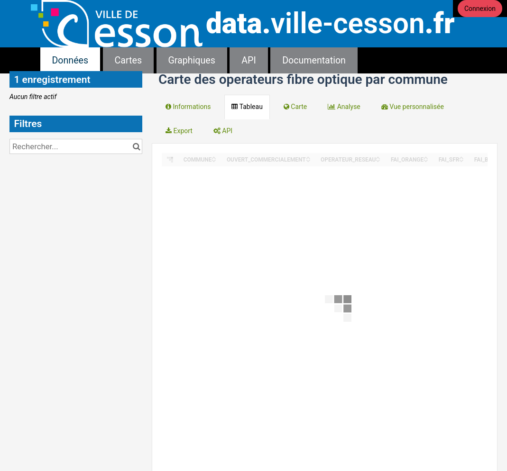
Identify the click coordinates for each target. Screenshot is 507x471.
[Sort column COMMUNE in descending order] (214, 160)
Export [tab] (179, 131)
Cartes (128, 60)
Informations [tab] (188, 106)
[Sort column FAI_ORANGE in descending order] (426, 160)
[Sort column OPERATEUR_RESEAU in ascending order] (378, 157)
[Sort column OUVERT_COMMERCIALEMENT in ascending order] (308, 157)
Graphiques (191, 60)
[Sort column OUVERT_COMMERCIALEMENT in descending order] (308, 160)
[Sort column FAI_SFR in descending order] (461, 160)
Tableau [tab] (246, 106)
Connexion (480, 8)
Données (70, 60)
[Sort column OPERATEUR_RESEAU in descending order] (378, 160)
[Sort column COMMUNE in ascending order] (214, 157)
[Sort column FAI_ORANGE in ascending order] (426, 157)
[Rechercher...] (75, 146)
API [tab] (222, 131)
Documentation (314, 60)
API (248, 60)
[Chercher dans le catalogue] (136, 146)
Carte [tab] (295, 106)
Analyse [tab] (344, 106)
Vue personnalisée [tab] (412, 106)
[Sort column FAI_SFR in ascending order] (461, 157)
